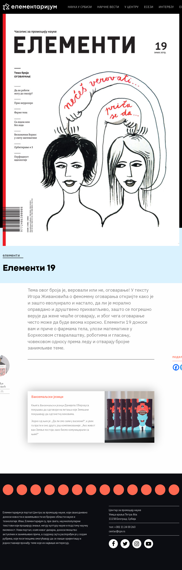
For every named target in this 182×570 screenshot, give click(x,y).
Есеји (148, 7)
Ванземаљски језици (47, 397)
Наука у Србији (80, 7)
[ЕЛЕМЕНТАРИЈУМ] (32, 7)
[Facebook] (176, 367)
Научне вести (108, 7)
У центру (132, 7)
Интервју (166, 7)
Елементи (11, 255)
